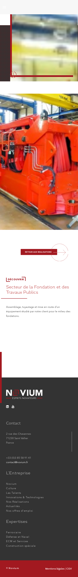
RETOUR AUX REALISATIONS (38, 252)
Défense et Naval (17, 537)
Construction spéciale (21, 546)
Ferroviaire (13, 532)
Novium (11, 484)
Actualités (13, 506)
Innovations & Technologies (25, 497)
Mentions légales (54, 568)
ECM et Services (17, 541)
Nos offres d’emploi (19, 510)
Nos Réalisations (17, 501)
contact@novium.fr (17, 462)
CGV (69, 568)
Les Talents (13, 493)
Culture (11, 488)
